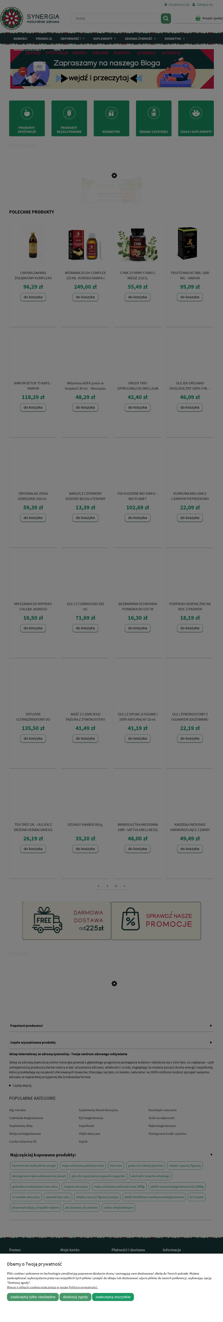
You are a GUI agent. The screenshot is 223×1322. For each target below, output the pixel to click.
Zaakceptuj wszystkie (113, 1297)
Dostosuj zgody (75, 1297)
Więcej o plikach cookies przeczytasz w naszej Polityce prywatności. (52, 1287)
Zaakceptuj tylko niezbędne (33, 1297)
